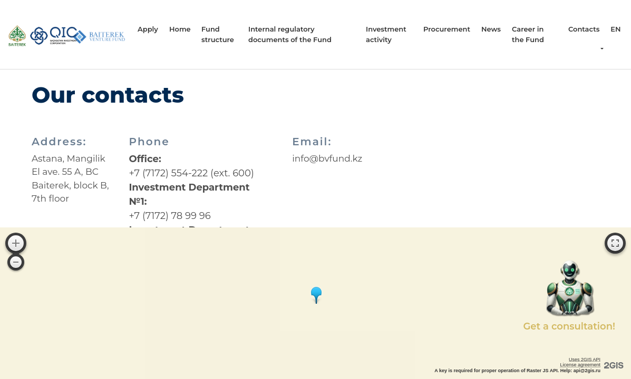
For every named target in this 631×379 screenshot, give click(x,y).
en (615, 29)
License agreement (580, 364)
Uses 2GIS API (584, 359)
